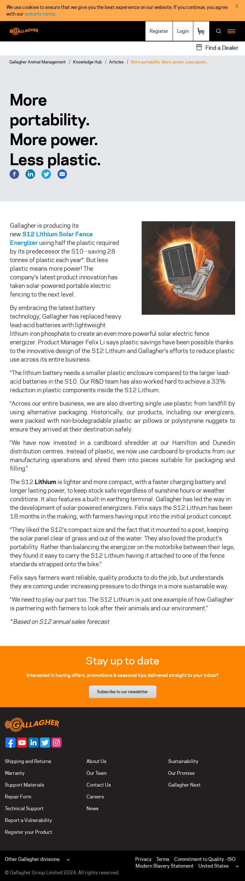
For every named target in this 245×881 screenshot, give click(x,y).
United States (213, 866)
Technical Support (24, 808)
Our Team (96, 773)
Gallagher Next (184, 785)
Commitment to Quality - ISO (204, 859)
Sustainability (183, 761)
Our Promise (181, 773)
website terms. (40, 14)
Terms (162, 859)
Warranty (15, 773)
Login (183, 31)
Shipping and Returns (28, 761)
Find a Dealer (222, 48)
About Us (96, 761)
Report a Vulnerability (28, 820)
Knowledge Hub (87, 62)
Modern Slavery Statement (165, 866)
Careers (95, 796)
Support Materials (24, 785)
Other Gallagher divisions (32, 859)
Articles (116, 62)
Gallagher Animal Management (37, 62)
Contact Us (98, 785)
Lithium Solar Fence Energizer (51, 238)
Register (159, 31)
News (92, 808)
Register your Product (28, 832)
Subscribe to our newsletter (122, 691)
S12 (29, 234)
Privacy (143, 859)
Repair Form (18, 796)
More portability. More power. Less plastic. (169, 62)
